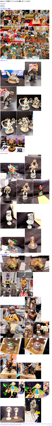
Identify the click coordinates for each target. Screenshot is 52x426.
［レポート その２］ (13, 423)
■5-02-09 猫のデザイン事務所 (5, 8)
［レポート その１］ (7, 423)
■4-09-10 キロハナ (3, 380)
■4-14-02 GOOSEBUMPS (4, 254)
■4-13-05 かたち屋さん (4, 153)
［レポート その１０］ (11, 424)
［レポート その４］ (25, 423)
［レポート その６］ (38, 423)
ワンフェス (2, 3)
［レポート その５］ (31, 423)
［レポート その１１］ (18, 424)
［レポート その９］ (5, 424)
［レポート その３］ (19, 423)
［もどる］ (2, 423)
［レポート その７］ (44, 423)
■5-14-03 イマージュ (3, 60)
